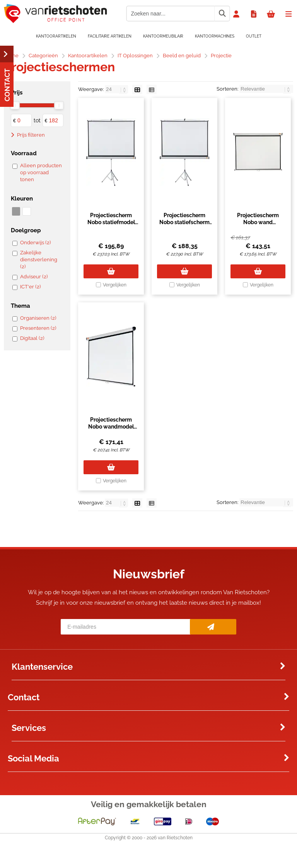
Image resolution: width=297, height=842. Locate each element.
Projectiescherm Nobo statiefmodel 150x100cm (111, 222)
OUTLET (253, 36)
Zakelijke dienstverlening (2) (38, 259)
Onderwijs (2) (35, 242)
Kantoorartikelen (56, 36)
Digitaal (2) (32, 338)
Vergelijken (114, 285)
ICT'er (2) (30, 287)
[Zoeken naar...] (222, 13)
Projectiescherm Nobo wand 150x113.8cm (258, 222)
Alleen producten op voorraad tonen (41, 172)
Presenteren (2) (38, 328)
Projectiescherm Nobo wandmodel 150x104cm (111, 427)
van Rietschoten (175, 837)
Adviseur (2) (34, 277)
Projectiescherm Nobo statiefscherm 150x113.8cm (184, 222)
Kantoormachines (214, 36)
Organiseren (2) (38, 318)
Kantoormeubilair (163, 36)
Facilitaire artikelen (109, 36)
